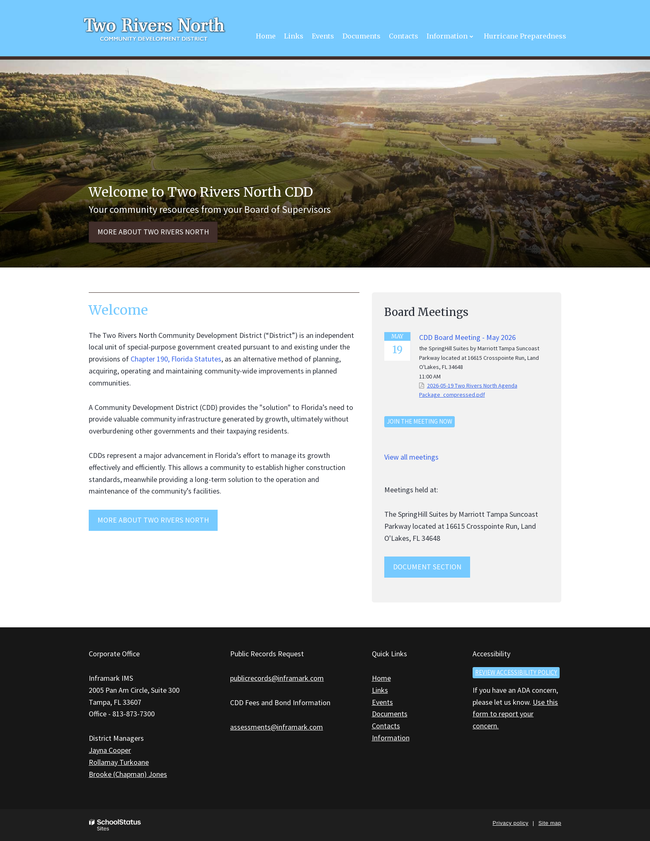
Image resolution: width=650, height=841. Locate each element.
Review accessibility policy (516, 672)
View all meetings (411, 457)
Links (380, 690)
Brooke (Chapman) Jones (128, 774)
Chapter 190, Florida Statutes (176, 359)
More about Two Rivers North (153, 231)
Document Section (427, 566)
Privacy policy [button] (510, 823)
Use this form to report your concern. (515, 714)
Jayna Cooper (110, 750)
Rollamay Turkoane (119, 762)
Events (382, 702)
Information (391, 737)
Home (381, 678)
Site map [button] (549, 823)
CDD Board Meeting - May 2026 (467, 337)
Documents (389, 713)
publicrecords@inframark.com (277, 678)
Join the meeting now (419, 421)
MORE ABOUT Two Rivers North (153, 520)
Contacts (386, 725)
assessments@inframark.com (276, 727)
